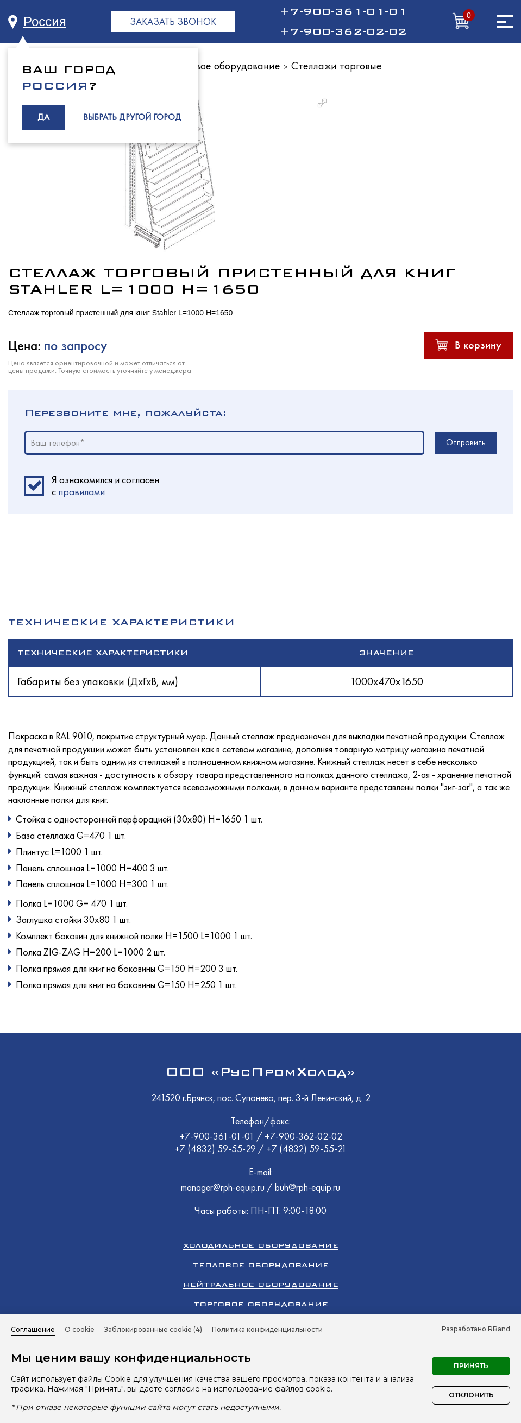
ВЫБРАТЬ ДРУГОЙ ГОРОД (132, 117)
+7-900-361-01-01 (343, 11)
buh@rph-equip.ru (307, 1187)
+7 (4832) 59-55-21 (306, 1148)
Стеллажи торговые (336, 66)
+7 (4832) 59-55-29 (216, 1148)
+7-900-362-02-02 (343, 31)
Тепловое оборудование (261, 1265)
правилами (81, 491)
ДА (43, 117)
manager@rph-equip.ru (223, 1187)
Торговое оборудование (225, 66)
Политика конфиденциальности (267, 1329)
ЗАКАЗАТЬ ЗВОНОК (173, 21)
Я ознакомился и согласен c (105, 486)
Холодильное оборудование (260, 1245)
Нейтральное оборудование (260, 1284)
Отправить (466, 442)
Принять (471, 1366)
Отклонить (471, 1395)
